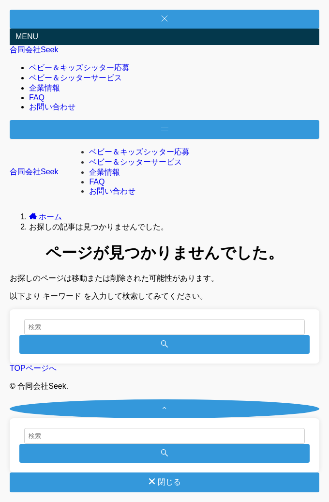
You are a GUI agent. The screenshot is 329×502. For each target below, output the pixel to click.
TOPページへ (33, 368)
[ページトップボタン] (164, 408)
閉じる (164, 482)
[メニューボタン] (164, 129)
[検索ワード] (164, 327)
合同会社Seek (34, 50)
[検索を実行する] (164, 344)
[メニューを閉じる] (164, 19)
